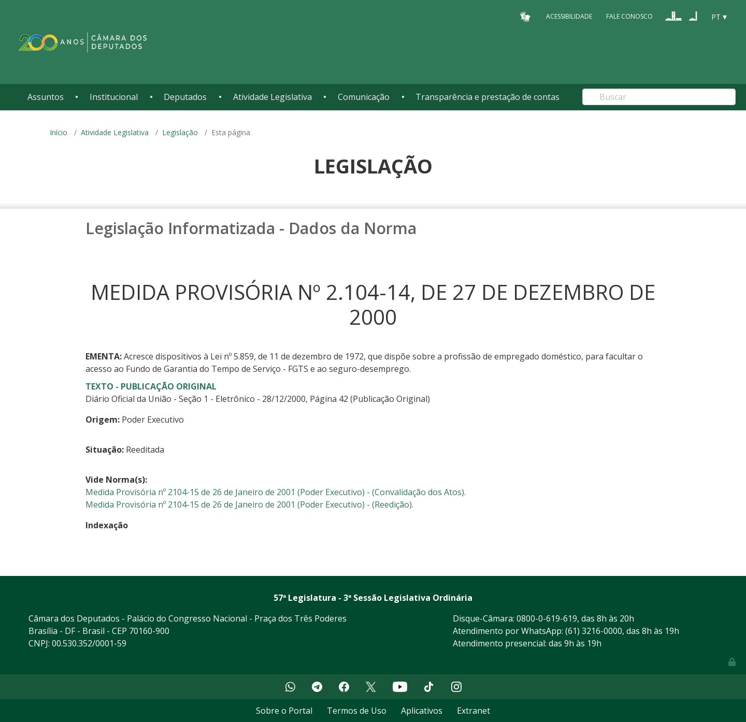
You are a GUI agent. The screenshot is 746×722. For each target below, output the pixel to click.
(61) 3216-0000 (593, 631)
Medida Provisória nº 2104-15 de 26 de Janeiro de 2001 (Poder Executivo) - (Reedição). (249, 504)
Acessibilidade (569, 16)
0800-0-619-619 (547, 618)
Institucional (114, 97)
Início (58, 132)
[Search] (659, 97)
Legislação (180, 132)
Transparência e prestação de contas (487, 97)
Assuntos (45, 97)
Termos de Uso (356, 710)
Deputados (185, 97)
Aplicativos (421, 710)
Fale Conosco (629, 16)
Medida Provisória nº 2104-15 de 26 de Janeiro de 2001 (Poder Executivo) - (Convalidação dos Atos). (275, 492)
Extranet (473, 710)
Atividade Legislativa (272, 97)
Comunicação (364, 97)
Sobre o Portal (284, 710)
